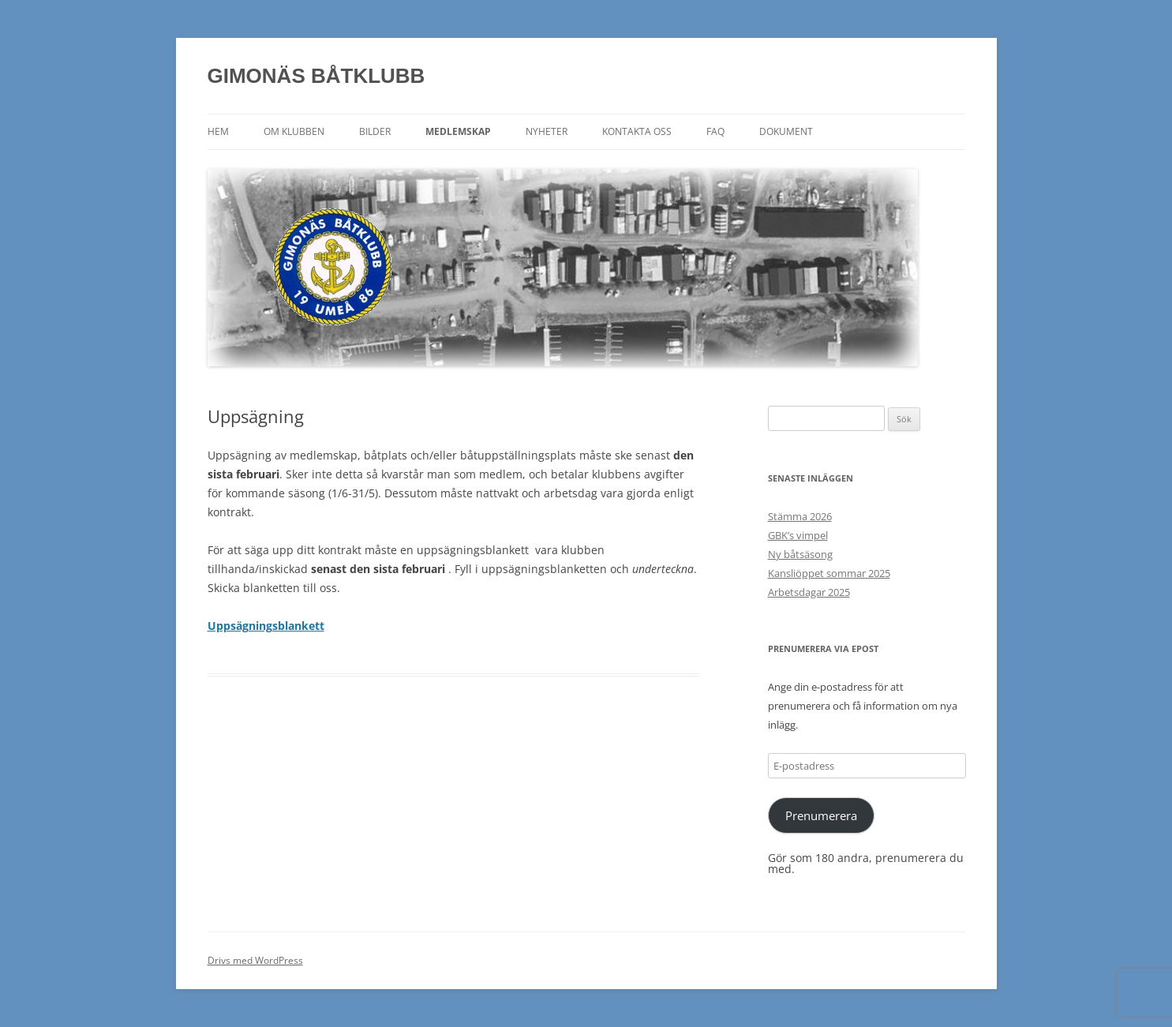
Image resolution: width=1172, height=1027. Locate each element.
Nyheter (546, 131)
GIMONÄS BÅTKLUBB (316, 76)
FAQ (715, 131)
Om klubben (294, 131)
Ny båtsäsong (800, 554)
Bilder (375, 131)
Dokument (786, 131)
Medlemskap (458, 131)
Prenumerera (821, 815)
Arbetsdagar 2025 (809, 592)
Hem (218, 131)
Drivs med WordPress (255, 960)
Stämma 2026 (800, 516)
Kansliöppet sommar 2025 (829, 573)
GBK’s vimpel (798, 535)
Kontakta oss (637, 131)
